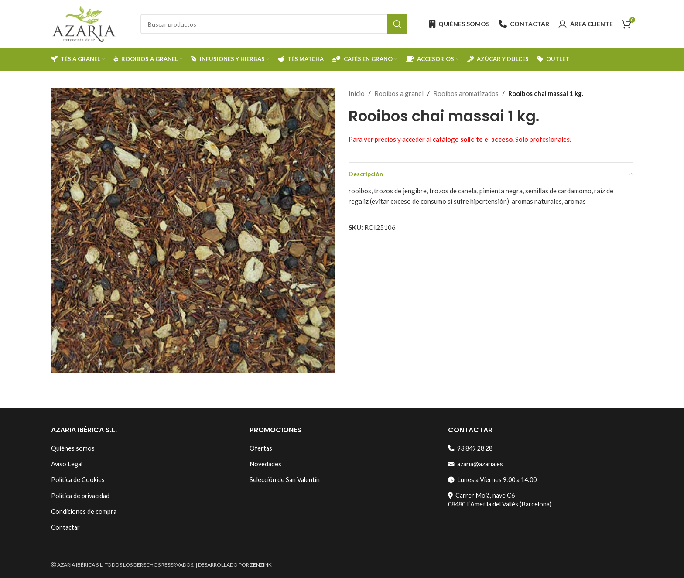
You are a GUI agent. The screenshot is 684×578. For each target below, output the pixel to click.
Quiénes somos (73, 448)
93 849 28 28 (470, 448)
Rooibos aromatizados (466, 93)
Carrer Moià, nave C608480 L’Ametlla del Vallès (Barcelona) (499, 500)
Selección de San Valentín (285, 479)
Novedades (265, 464)
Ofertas (261, 448)
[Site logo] (83, 23)
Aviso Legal (66, 464)
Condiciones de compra (83, 511)
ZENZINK (261, 564)
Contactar (65, 527)
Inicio (357, 93)
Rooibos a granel (399, 93)
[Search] (273, 24)
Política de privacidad (80, 495)
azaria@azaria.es (475, 464)
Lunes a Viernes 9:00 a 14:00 (492, 479)
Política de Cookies (78, 479)
